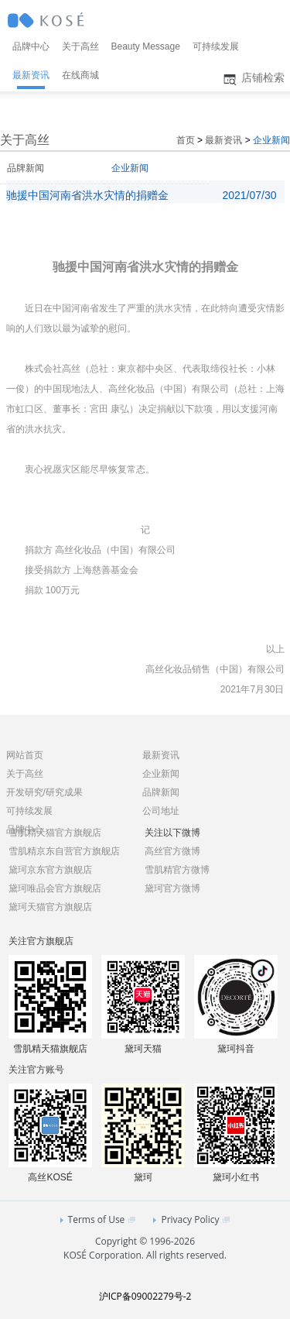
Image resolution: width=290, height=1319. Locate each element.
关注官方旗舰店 (41, 941)
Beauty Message (145, 46)
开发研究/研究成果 (44, 792)
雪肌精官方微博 (177, 869)
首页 (185, 140)
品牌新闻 (25, 168)
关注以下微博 (172, 832)
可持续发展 (216, 46)
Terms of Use (98, 1219)
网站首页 (24, 755)
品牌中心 (30, 46)
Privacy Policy (191, 1219)
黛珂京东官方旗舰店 (50, 869)
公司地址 (160, 810)
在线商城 (80, 75)
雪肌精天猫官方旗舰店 (55, 832)
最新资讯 (30, 75)
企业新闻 (271, 140)
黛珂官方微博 (172, 888)
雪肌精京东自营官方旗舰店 (64, 851)
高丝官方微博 (172, 851)
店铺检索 (252, 79)
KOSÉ (47, 22)
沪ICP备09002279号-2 (145, 1296)
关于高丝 (80, 46)
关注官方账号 (36, 1069)
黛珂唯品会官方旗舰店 (55, 888)
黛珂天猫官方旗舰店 (50, 907)
